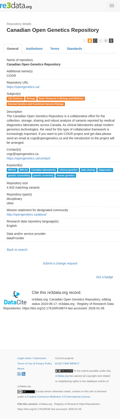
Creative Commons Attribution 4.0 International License (59, 396)
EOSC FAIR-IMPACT (67, 363)
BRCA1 (12, 169)
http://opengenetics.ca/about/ (27, 214)
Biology (31, 98)
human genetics (66, 175)
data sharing (88, 169)
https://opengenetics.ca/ (23, 87)
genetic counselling (19, 175)
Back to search (17, 249)
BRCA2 (24, 169)
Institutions (34, 48)
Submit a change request (60, 263)
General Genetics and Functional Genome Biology (35, 104)
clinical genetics (68, 169)
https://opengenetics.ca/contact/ (28, 158)
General (12, 48)
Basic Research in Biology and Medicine (61, 98)
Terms (54, 48)
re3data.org (62, 375)
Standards (74, 48)
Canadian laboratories (43, 169)
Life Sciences (15, 98)
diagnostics (105, 169)
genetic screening (43, 175)
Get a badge (104, 277)
